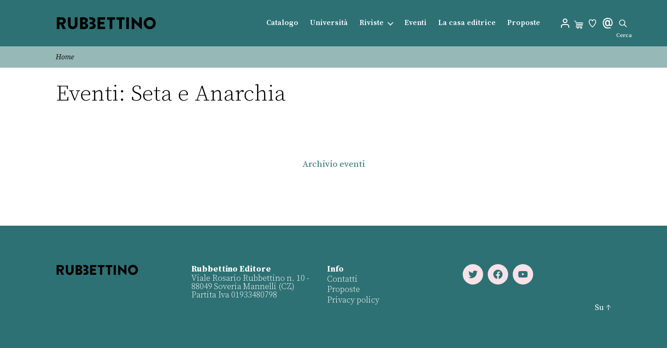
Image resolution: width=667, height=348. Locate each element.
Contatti (342, 279)
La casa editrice (467, 23)
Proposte (523, 23)
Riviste (371, 23)
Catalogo (282, 23)
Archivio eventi (333, 164)
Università (329, 23)
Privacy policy (353, 300)
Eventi (415, 23)
